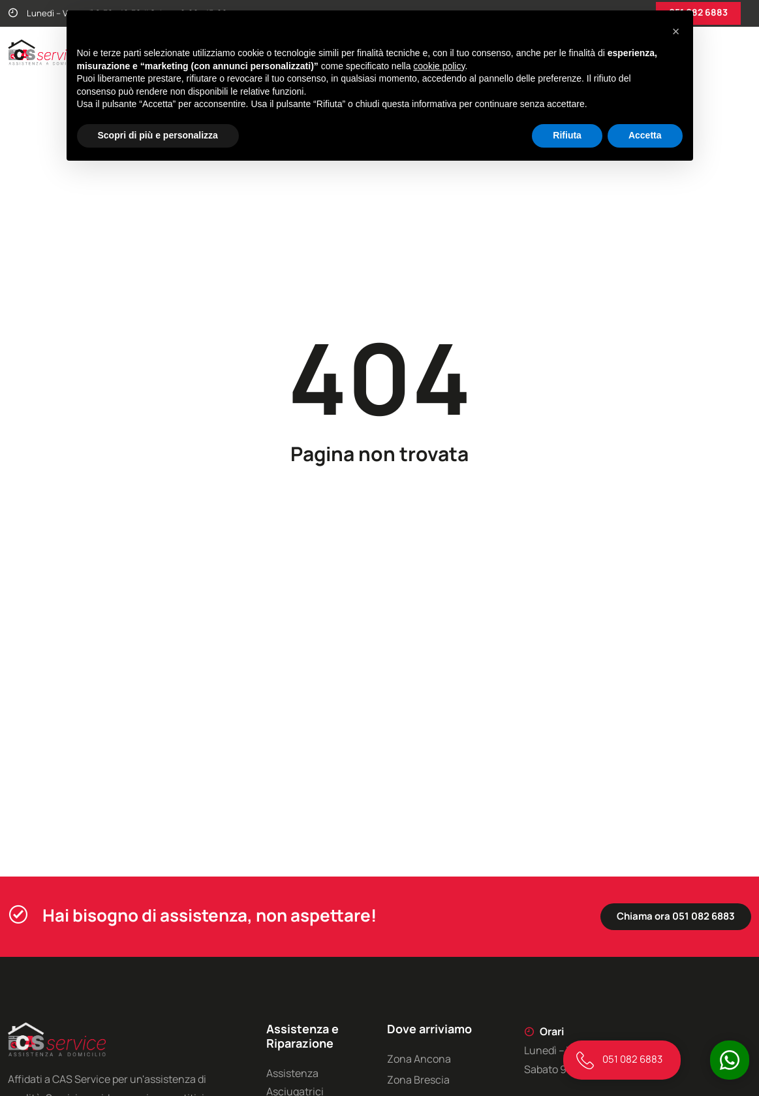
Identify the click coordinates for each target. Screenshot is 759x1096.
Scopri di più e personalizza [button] (158, 135)
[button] (676, 31)
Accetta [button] (645, 135)
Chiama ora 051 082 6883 (676, 916)
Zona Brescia (418, 1079)
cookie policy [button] (439, 66)
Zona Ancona (419, 1059)
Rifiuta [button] (567, 135)
